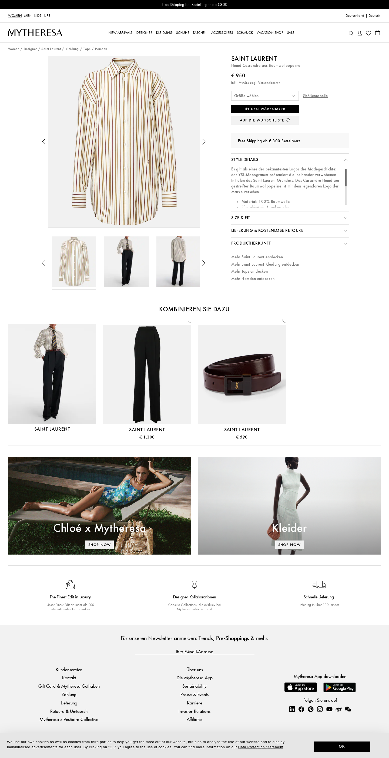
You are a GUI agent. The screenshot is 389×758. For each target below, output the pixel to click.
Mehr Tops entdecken (249, 271)
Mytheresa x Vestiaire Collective (69, 719)
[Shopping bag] (377, 32)
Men (28, 16)
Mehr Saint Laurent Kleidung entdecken (265, 264)
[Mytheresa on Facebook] (301, 709)
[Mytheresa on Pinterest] (310, 709)
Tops (86, 49)
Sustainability (194, 686)
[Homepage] (35, 32)
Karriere (194, 703)
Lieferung (69, 703)
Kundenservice (69, 669)
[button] (44, 142)
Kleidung (72, 49)
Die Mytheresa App (195, 677)
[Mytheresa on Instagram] (320, 709)
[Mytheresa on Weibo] (338, 709)
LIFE (47, 16)
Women (15, 16)
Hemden (101, 49)
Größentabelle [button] (315, 96)
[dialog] (194, 745)
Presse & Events (194, 694)
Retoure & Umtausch (69, 711)
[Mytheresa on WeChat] (348, 709)
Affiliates (194, 719)
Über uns (194, 669)
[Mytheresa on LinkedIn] (292, 709)
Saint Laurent (51, 49)
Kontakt (69, 677)
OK (342, 746)
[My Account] (360, 33)
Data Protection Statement (260, 747)
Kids (38, 16)
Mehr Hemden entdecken (252, 279)
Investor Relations (194, 711)
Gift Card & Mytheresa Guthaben (69, 686)
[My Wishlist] (368, 33)
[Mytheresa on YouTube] (329, 709)
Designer (30, 49)
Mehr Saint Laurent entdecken (257, 257)
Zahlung (69, 694)
